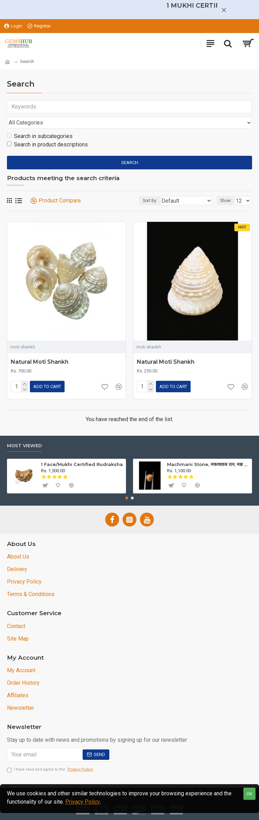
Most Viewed (24, 445)
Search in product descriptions (47, 144)
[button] (126, 498)
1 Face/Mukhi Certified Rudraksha (82, 464)
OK (249, 793)
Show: (226, 200)
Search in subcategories (40, 136)
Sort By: (150, 200)
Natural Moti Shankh (39, 362)
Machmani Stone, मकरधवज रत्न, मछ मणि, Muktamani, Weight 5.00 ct (208, 464)
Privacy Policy (82, 801)
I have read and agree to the (50, 770)
